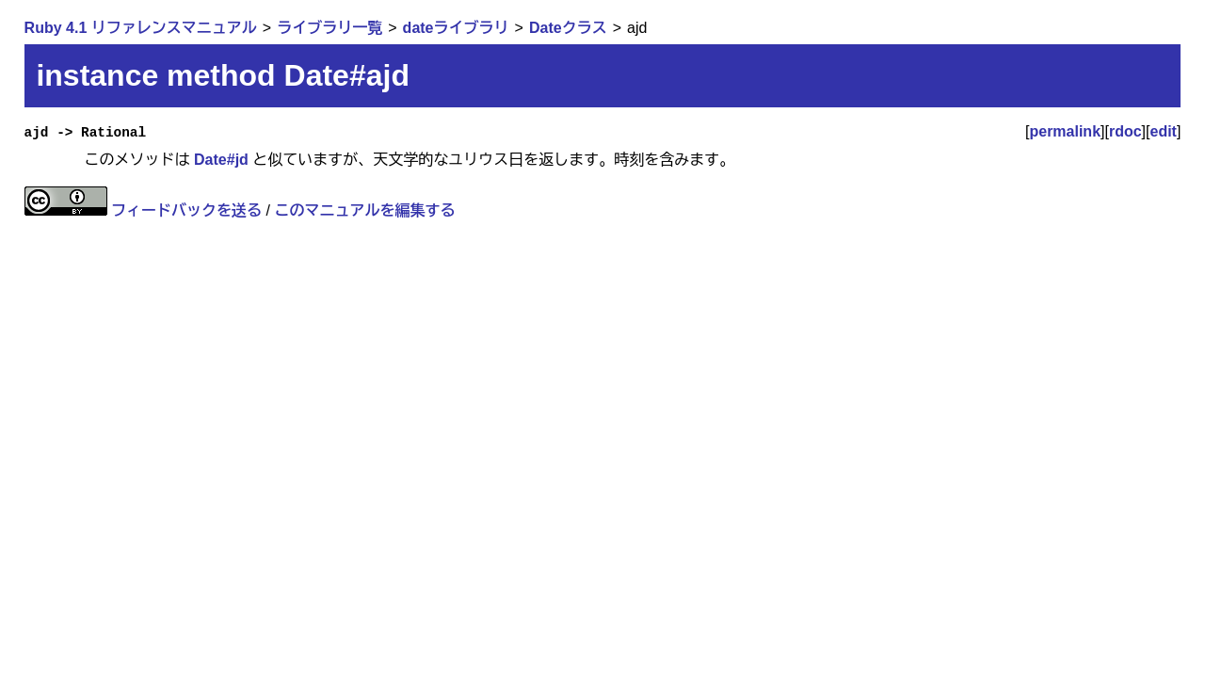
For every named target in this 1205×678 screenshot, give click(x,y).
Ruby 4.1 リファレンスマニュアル (140, 28)
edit (1163, 131)
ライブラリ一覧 (329, 28)
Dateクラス (568, 28)
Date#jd (221, 160)
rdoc (1125, 131)
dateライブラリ (456, 28)
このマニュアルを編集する (364, 210)
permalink (1065, 131)
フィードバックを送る (186, 210)
